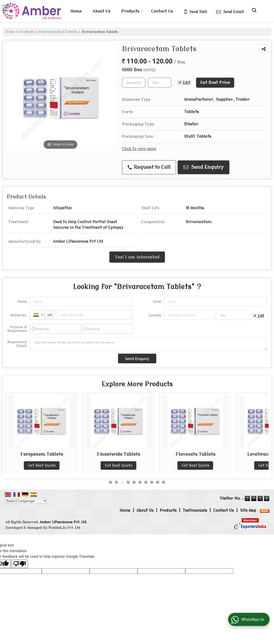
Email (157, 301)
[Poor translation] (19, 563)
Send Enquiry (204, 167)
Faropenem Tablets (118, 454)
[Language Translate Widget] (26, 500)
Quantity (154, 315)
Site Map (248, 511)
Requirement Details (17, 344)
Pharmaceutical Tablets (57, 32)
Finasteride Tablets (195, 454)
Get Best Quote (42, 465)
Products (132, 11)
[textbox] (159, 83)
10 (163, 482)
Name (22, 301)
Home (76, 11)
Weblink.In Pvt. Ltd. (64, 528)
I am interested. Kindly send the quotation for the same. (148, 344)
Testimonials (195, 511)
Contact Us (162, 11)
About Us (101, 11)
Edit (184, 83)
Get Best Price (215, 82)
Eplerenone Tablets (41, 454)
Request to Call (149, 167)
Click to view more (139, 149)
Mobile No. (18, 315)
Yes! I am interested (137, 257)
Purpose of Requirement (17, 329)
